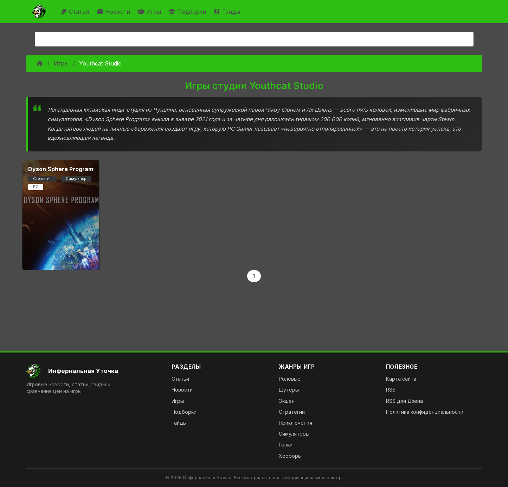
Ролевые (290, 379)
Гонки (285, 445)
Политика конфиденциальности (424, 412)
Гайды (227, 11)
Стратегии (292, 412)
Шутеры (289, 390)
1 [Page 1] (254, 276)
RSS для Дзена (404, 401)
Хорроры (290, 456)
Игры (150, 11)
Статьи (75, 11)
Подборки (188, 11)
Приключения (295, 423)
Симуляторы (294, 434)
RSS (391, 390)
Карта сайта (401, 379)
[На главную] (93, 371)
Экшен (287, 401)
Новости (114, 11)
